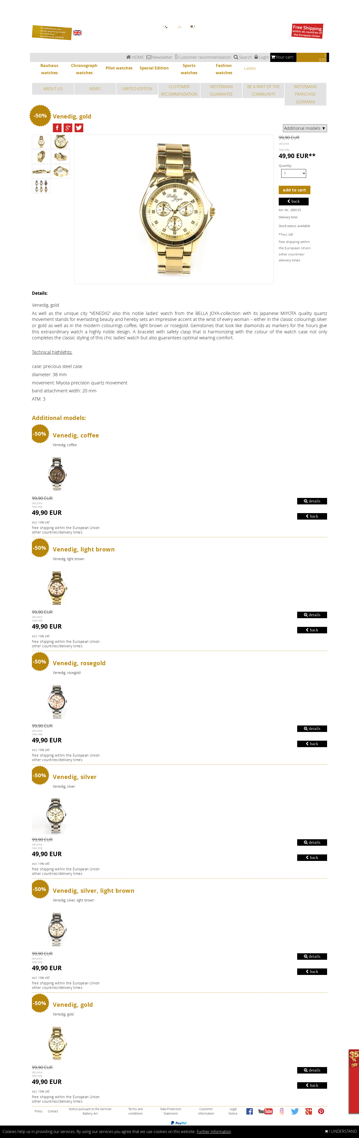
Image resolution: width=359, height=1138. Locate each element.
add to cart (294, 190)
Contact (53, 1111)
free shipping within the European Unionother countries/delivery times (66, 530)
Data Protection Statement (170, 1111)
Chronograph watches (7, 7)
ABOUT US (53, 88)
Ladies (2, 1)
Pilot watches (4, 10)
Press (38, 1111)
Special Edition (5, 13)
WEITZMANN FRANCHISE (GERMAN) (305, 94)
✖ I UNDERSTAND (341, 1131)
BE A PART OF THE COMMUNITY (263, 90)
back (293, 201)
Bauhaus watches (6, 4)
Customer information (206, 1111)
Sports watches (5, 16)
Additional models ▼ (305, 128)
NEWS (95, 88)
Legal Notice (233, 1111)
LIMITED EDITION (137, 88)
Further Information (214, 1131)
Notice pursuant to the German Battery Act (90, 1111)
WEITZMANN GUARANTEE (221, 90)
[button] (57, 127)
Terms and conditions (135, 1111)
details (312, 501)
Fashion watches (5, 19)
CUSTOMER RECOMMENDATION (179, 90)
